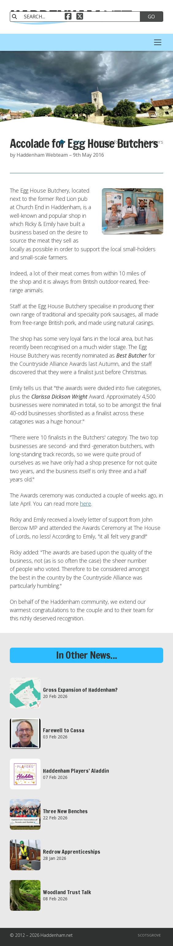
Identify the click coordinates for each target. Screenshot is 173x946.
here (85, 503)
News (79, 142)
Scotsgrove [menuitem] (149, 935)
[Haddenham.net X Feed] (79, 17)
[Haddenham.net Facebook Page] (68, 17)
